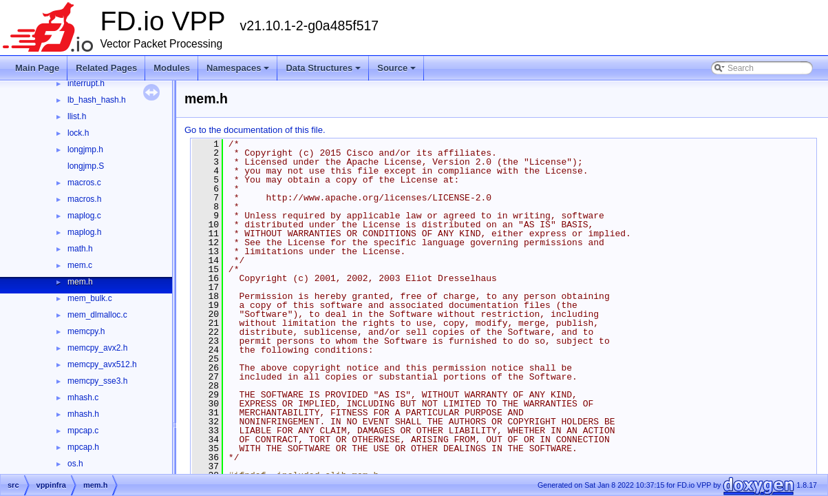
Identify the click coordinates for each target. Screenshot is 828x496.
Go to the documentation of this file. (255, 130)
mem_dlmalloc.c (97, 315)
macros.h (84, 199)
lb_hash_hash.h (96, 100)
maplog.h (84, 232)
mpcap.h (83, 447)
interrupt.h (86, 83)
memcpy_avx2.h (97, 348)
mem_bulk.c (89, 298)
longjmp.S (85, 166)
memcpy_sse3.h (97, 381)
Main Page (37, 68)
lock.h (78, 133)
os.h (75, 463)
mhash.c (82, 397)
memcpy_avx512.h (102, 364)
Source (396, 68)
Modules (171, 68)
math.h (80, 249)
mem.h (80, 282)
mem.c (79, 265)
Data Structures (323, 68)
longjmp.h (85, 149)
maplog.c (84, 215)
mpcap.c (82, 430)
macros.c (84, 182)
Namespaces (238, 68)
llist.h (76, 116)
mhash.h (83, 414)
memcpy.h (86, 331)
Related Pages (106, 68)
